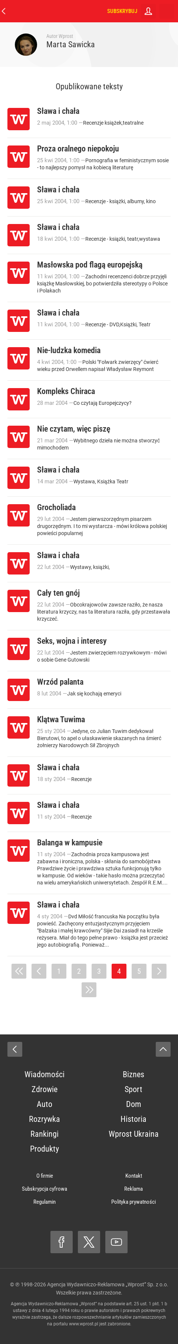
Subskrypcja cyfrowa (44, 1188)
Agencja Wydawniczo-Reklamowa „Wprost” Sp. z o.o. (107, 1284)
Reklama (133, 1188)
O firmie (44, 1175)
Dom (133, 1104)
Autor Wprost (59, 36)
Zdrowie (44, 1089)
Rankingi (44, 1134)
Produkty (44, 1148)
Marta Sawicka (70, 44)
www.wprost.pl (83, 1324)
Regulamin (44, 1202)
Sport (133, 1089)
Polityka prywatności (133, 1202)
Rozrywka (44, 1119)
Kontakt (133, 1175)
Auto (44, 1104)
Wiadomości (44, 1074)
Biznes (133, 1074)
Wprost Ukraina (134, 1134)
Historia (133, 1119)
